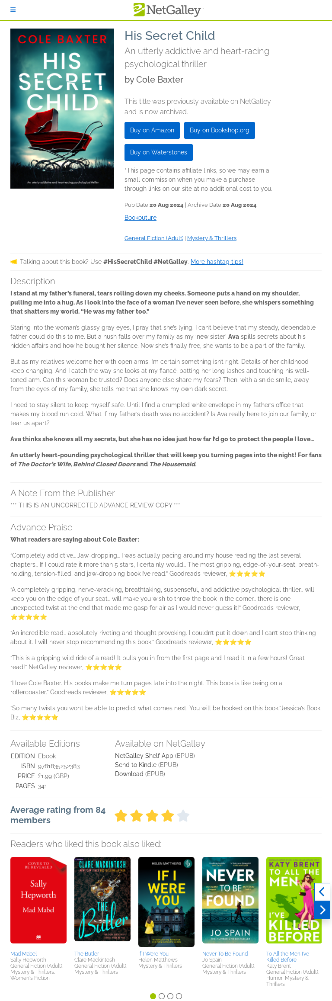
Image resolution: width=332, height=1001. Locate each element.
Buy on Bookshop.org (219, 130)
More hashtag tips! (217, 261)
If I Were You (153, 954)
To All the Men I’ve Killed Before (287, 957)
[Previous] (322, 892)
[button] (38, 902)
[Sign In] (13, 10)
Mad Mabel (23, 954)
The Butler (86, 954)
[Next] (322, 910)
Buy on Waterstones (158, 152)
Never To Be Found (225, 954)
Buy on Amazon (152, 130)
